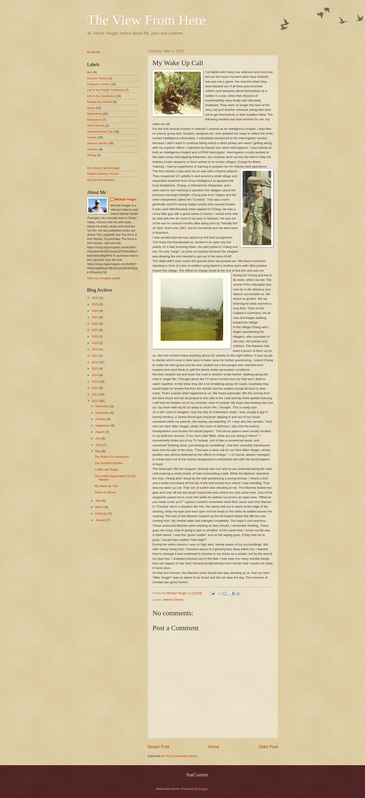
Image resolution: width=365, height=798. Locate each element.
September (103, 425)
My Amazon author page (103, 168)
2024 (95, 311)
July (98, 438)
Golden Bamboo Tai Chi (103, 173)
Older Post (268, 746)
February (101, 513)
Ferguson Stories (98, 84)
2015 (95, 368)
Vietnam (92, 149)
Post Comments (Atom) (181, 756)
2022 (95, 323)
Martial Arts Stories (99, 102)
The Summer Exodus (109, 463)
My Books (93, 52)
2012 (95, 388)
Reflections (94, 113)
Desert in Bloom (105, 492)
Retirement (94, 119)
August (100, 432)
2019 (95, 343)
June (99, 445)
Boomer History (97, 78)
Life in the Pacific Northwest (105, 90)
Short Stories (95, 125)
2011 (95, 394)
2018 (95, 349)
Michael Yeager (126, 199)
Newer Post (158, 746)
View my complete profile (103, 278)
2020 (95, 336)
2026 (95, 298)
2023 (95, 317)
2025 (95, 304)
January (101, 520)
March (99, 507)
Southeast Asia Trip (100, 131)
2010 (95, 401)
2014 (95, 375)
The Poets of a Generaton (112, 456)
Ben (89, 72)
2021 (95, 330)
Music (91, 108)
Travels (92, 137)
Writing (91, 155)
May (98, 451)
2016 (95, 362)
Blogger (203, 789)
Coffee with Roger (106, 469)
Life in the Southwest (101, 96)
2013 (95, 381)
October (101, 419)
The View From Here (146, 20)
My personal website (100, 180)
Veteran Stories (173, 599)
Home (213, 746)
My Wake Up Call (106, 486)
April (98, 500)
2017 (95, 355)
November (102, 412)
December (102, 406)
